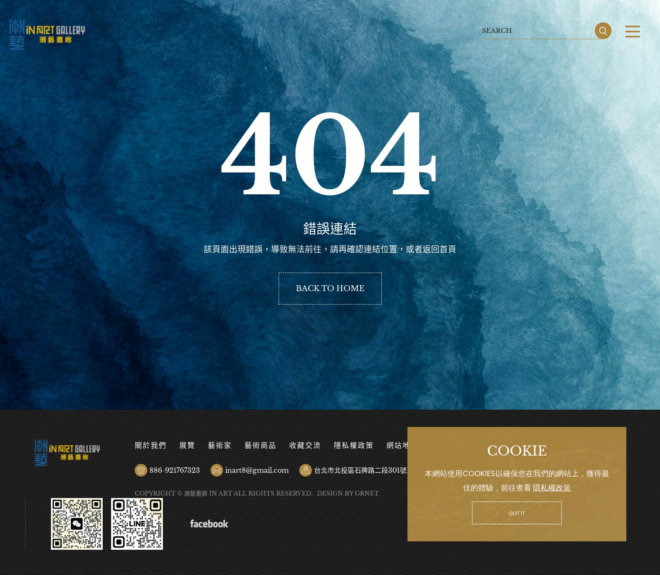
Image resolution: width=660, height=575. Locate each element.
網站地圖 (402, 445)
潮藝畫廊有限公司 (47, 34)
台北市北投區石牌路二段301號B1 (364, 470)
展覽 (187, 445)
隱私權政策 (354, 445)
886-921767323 (174, 470)
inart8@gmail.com (257, 470)
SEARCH (603, 30)
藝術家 (220, 445)
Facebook (209, 523)
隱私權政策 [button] (552, 487)
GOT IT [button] (517, 513)
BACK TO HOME (330, 288)
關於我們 (151, 445)
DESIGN (330, 493)
